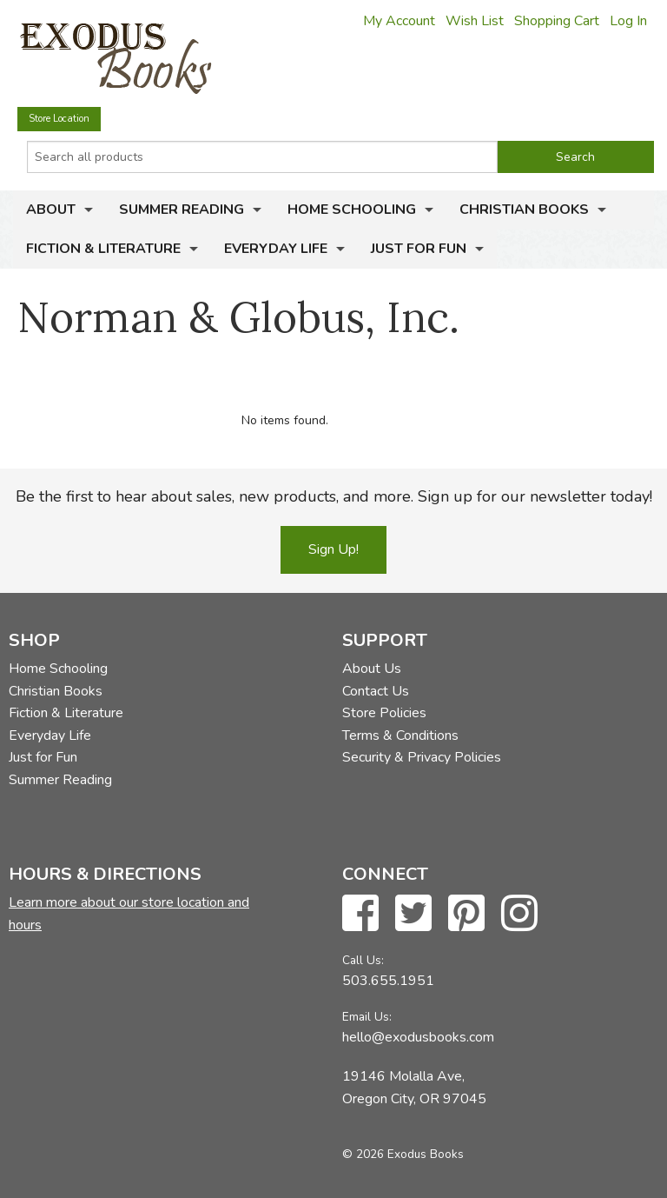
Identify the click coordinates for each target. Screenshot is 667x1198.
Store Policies (384, 712)
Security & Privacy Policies (421, 757)
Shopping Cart (556, 20)
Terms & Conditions (400, 735)
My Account (399, 20)
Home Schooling (351, 209)
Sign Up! (333, 549)
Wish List (475, 20)
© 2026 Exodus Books (403, 1154)
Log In (628, 20)
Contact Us (375, 691)
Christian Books (524, 209)
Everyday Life (275, 248)
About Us (371, 668)
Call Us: (363, 960)
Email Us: (367, 1016)
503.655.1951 (388, 980)
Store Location (59, 118)
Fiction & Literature (103, 248)
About (51, 209)
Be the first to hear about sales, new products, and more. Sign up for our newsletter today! (334, 496)
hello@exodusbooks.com (418, 1037)
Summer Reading (181, 209)
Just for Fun (418, 248)
